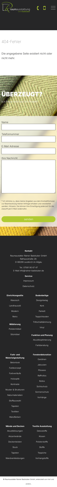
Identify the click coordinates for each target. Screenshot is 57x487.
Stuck (15, 447)
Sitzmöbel (15, 334)
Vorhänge (42, 397)
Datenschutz (28, 286)
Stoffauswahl (15, 400)
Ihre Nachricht (9, 158)
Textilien (15, 411)
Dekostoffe (42, 431)
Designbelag (42, 300)
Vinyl (42, 327)
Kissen (42, 436)
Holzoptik (15, 379)
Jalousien (42, 364)
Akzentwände (15, 436)
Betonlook (15, 362)
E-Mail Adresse (10, 146)
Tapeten (15, 406)
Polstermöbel (15, 329)
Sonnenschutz (42, 392)
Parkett (42, 311)
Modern (15, 311)
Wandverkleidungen (15, 458)
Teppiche (42, 453)
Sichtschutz (42, 386)
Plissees (42, 370)
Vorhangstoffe (42, 458)
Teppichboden (42, 316)
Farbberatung (42, 345)
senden (28, 219)
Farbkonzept (15, 368)
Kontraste (15, 384)
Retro (14, 316)
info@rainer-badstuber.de (32, 270)
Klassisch (15, 300)
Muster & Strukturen (14, 389)
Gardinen (42, 359)
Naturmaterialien (15, 395)
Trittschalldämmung (42, 322)
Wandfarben (15, 417)
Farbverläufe (15, 373)
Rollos (42, 381)
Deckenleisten (15, 441)
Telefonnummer (10, 134)
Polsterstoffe (42, 441)
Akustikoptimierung (42, 340)
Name (5, 122)
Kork (42, 305)
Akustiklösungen (15, 431)
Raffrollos (42, 375)
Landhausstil (15, 305)
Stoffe (42, 447)
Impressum (28, 281)
